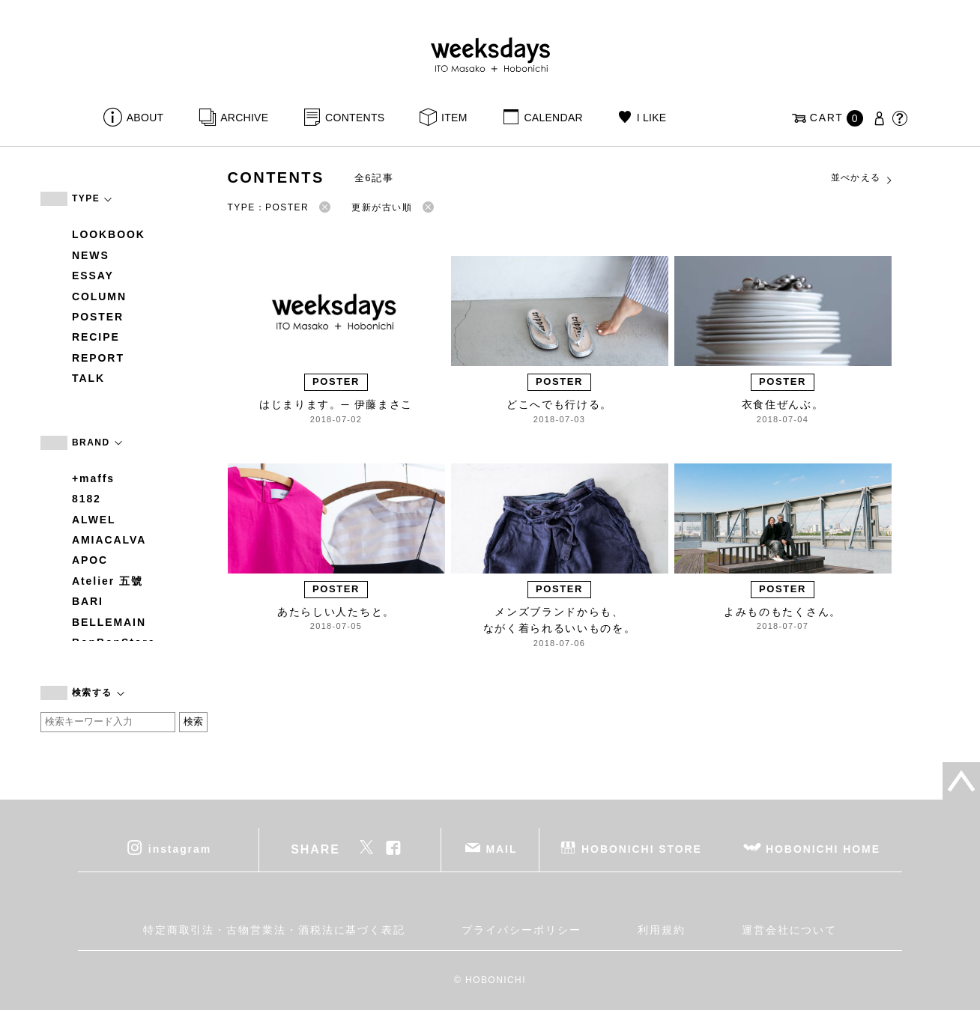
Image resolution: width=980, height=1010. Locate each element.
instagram (179, 848)
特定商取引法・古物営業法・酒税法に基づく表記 (274, 930)
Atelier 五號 (107, 581)
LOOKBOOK (108, 234)
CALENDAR (553, 118)
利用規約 (662, 930)
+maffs (93, 478)
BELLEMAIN (109, 622)
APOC (90, 560)
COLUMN (99, 296)
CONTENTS (354, 118)
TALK (88, 378)
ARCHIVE (244, 118)
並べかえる (862, 178)
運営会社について (789, 930)
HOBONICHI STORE (641, 848)
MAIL (502, 848)
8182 (86, 499)
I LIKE (652, 118)
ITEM (454, 118)
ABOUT (145, 118)
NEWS (90, 255)
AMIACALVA (109, 540)
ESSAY (93, 276)
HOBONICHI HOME (823, 848)
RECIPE (96, 337)
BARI (87, 601)
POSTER (98, 317)
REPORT (98, 358)
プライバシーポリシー (521, 930)
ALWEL (94, 520)
